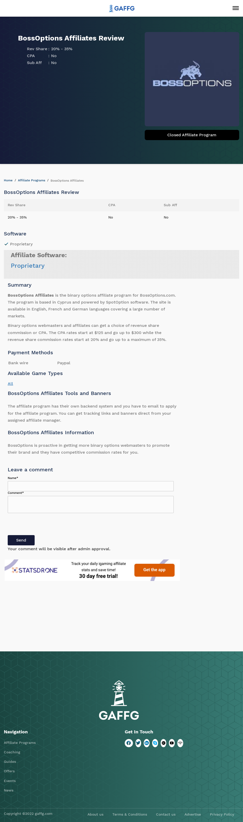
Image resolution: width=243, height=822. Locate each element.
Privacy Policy (222, 814)
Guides (10, 761)
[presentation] (47, 525)
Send (21, 540)
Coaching (12, 752)
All (10, 383)
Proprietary (28, 265)
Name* (13, 478)
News (8, 790)
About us (95, 814)
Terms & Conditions (129, 814)
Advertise (192, 814)
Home (8, 180)
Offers (9, 771)
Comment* (16, 492)
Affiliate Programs (31, 180)
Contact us (166, 814)
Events (10, 781)
